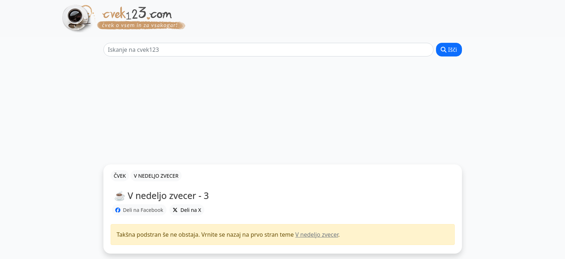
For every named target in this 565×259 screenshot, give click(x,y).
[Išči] (268, 49)
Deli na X (187, 209)
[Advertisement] (282, 110)
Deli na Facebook (139, 209)
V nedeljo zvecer (316, 234)
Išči (449, 50)
